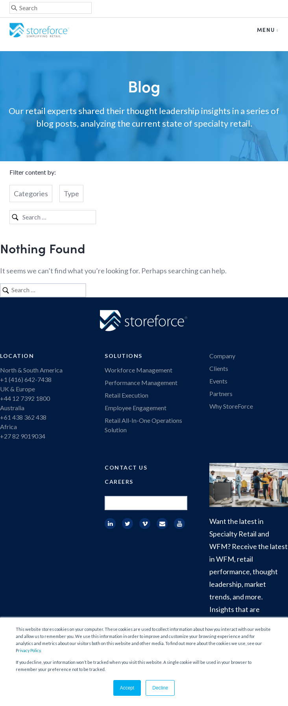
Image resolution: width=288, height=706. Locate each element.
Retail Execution (126, 395)
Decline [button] (160, 688)
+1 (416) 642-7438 (26, 379)
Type (71, 193)
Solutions (123, 355)
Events (218, 381)
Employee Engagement (135, 407)
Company (222, 355)
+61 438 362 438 (23, 417)
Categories (31, 193)
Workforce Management (138, 370)
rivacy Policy (29, 650)
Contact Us (126, 467)
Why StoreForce (231, 406)
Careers (119, 481)
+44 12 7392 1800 (25, 398)
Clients (218, 368)
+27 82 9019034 (22, 436)
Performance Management (141, 382)
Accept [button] (127, 688)
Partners (221, 393)
